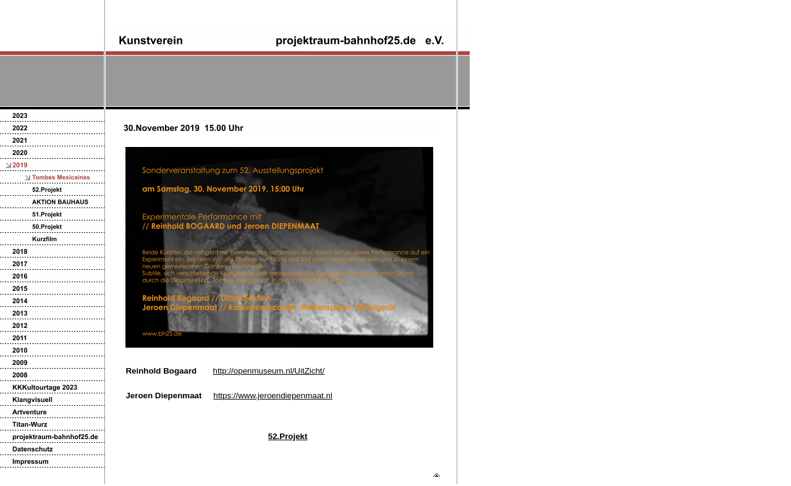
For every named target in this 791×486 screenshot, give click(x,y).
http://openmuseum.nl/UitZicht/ (268, 370)
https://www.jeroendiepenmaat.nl (272, 395)
